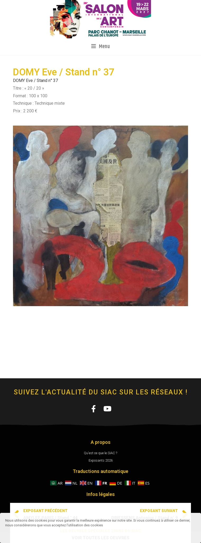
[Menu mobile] (100, 46)
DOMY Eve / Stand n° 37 (35, 80)
